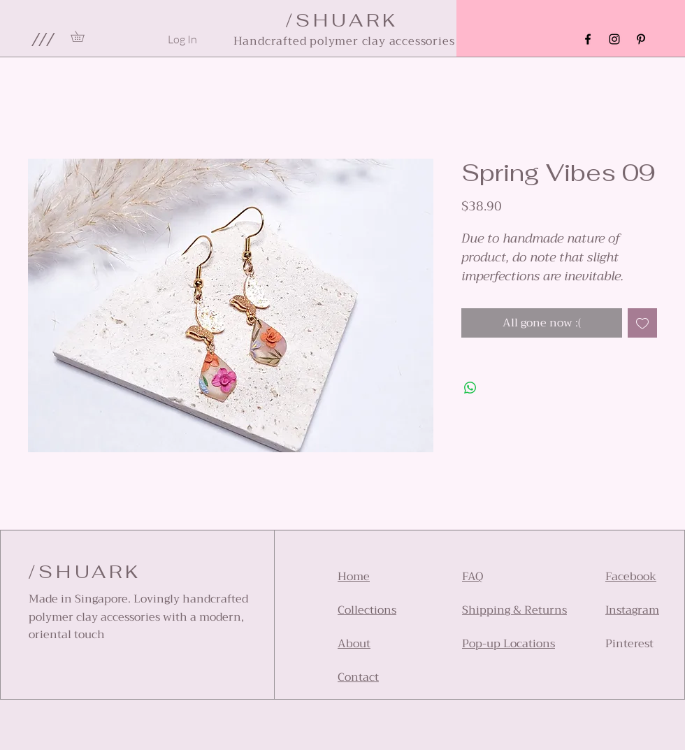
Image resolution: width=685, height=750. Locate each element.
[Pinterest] (641, 39)
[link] (83, 36)
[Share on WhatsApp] (470, 388)
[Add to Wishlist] (642, 323)
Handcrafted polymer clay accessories (344, 41)
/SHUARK (85, 572)
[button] (42, 39)
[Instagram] (614, 39)
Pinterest (629, 644)
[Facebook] (588, 39)
